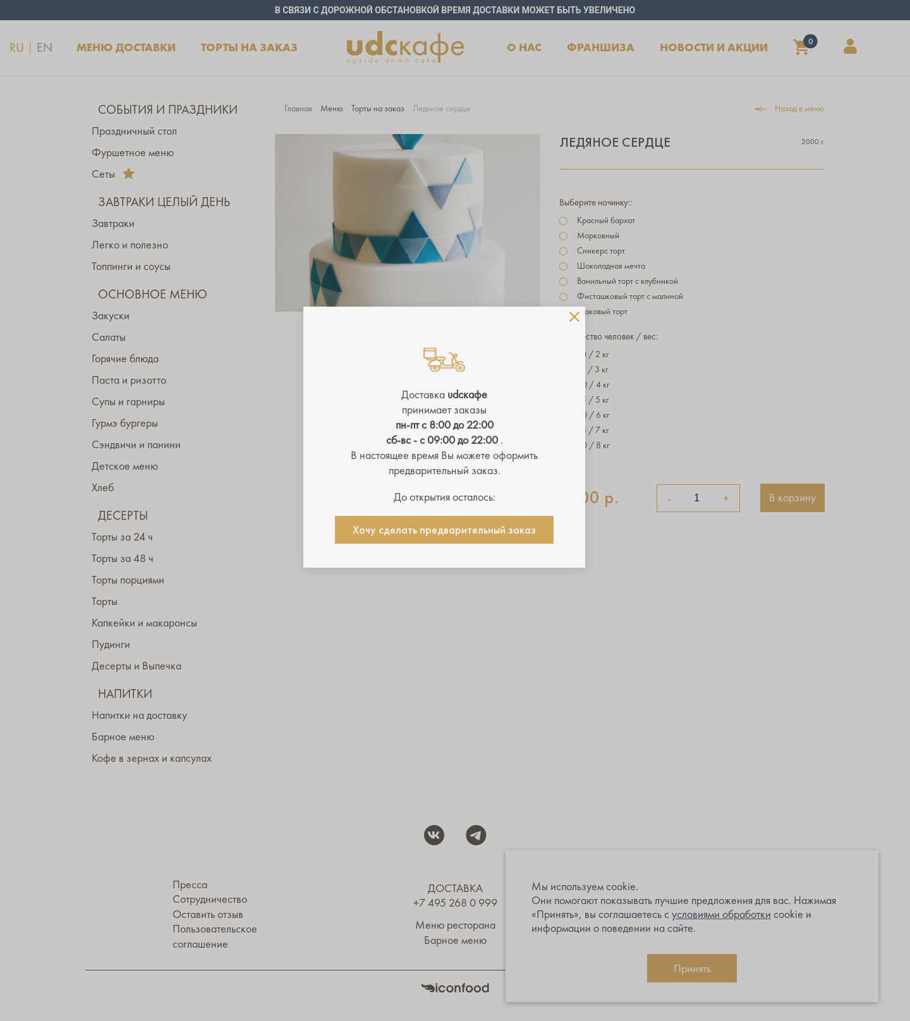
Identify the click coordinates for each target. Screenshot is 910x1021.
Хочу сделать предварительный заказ (444, 530)
